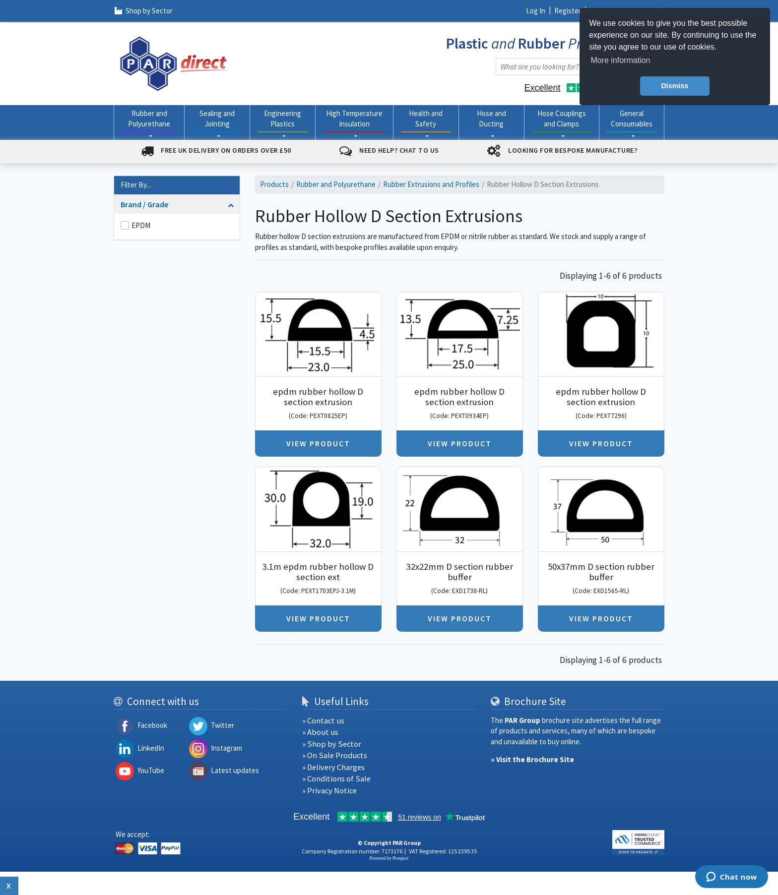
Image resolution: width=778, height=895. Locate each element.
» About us (320, 732)
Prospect (400, 858)
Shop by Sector (144, 10)
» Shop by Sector (331, 744)
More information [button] (620, 60)
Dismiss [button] (674, 86)
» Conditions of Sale (336, 779)
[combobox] (570, 66)
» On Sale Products (334, 755)
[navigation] (174, 62)
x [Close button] (9, 886)
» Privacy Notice (329, 790)
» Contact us (323, 721)
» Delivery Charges (333, 767)
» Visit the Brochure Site (532, 759)
